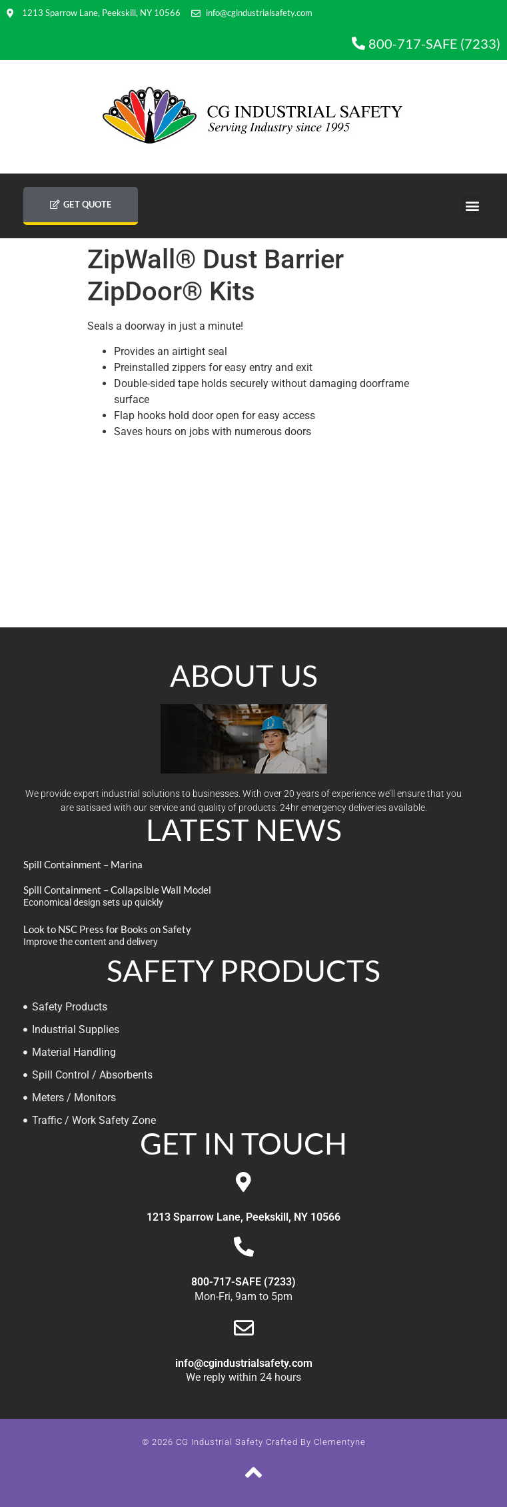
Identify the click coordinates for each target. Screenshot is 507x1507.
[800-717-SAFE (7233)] (244, 1247)
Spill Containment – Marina (83, 864)
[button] (473, 206)
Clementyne (340, 1442)
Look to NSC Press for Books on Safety (107, 929)
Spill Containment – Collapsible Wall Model (117, 890)
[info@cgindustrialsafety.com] (244, 1328)
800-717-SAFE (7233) (243, 1281)
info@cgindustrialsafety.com (243, 1363)
